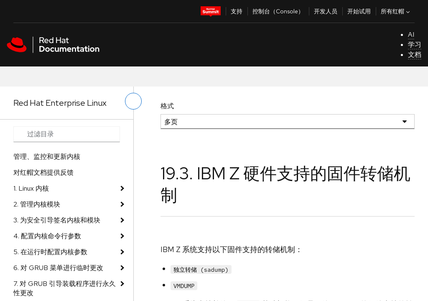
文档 (414, 54)
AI (411, 34)
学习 (414, 44)
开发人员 (325, 11)
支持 (236, 11)
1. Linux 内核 (31, 188)
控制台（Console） (278, 11)
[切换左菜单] (133, 101)
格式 (167, 106)
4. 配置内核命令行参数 (47, 236)
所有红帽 (396, 11)
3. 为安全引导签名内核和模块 (56, 220)
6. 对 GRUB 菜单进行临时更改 (58, 267)
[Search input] (66, 134)
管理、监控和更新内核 (46, 156)
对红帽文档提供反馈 (43, 172)
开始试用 (359, 11)
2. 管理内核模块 (36, 204)
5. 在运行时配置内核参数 (50, 251)
